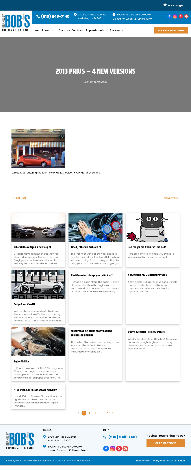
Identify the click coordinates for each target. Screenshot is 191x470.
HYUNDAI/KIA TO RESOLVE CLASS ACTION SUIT (36, 390)
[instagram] (175, 16)
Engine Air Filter (22, 362)
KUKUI (181, 460)
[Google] (186, 16)
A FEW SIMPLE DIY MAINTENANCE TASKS (147, 276)
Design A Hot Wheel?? (24, 305)
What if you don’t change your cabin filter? (92, 276)
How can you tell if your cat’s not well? (147, 247)
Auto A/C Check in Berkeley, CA (86, 247)
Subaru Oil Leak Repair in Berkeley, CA (32, 247)
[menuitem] (37, 31)
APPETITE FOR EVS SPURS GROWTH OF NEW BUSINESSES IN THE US (91, 334)
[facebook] (169, 16)
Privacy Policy (158, 460)
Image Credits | (143, 460)
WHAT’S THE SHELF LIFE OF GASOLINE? (146, 333)
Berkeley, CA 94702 (89, 18)
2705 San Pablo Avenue (92, 14)
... (101, 413)
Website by (172, 460)
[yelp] (181, 16)
